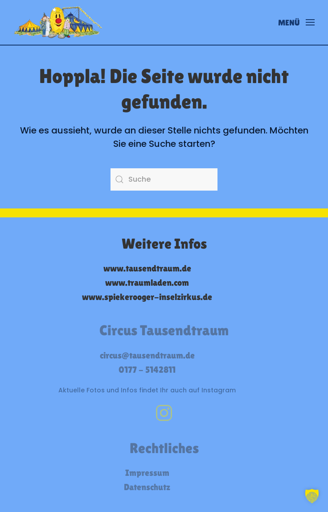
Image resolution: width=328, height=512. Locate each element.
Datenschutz (147, 487)
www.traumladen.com (147, 282)
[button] (296, 22)
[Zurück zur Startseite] (57, 22)
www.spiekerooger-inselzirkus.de (147, 297)
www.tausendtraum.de (147, 268)
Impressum (147, 473)
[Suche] (164, 179)
